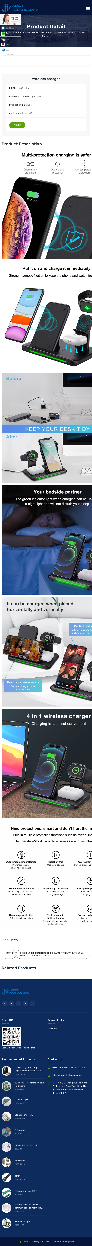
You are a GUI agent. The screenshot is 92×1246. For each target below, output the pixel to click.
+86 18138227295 (78, 1067)
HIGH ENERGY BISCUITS (26, 1145)
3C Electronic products (65, 32)
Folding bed (20, 1130)
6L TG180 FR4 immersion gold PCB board (29, 1084)
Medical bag (20, 1160)
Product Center (22, 32)
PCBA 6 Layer (21, 1099)
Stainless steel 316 (24, 1115)
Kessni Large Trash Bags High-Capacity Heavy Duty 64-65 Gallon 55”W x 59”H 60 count (29, 1069)
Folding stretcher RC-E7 (27, 1191)
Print (14, 940)
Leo (5, 33)
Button (10, 953)
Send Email (7, 28)
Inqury (17, 125)
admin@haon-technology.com (67, 1075)
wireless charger (22, 1221)
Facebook (52, 1028)
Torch (17, 1176)
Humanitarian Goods (42, 32)
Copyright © (24, 1241)
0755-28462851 (60, 1067)
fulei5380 (7, 39)
